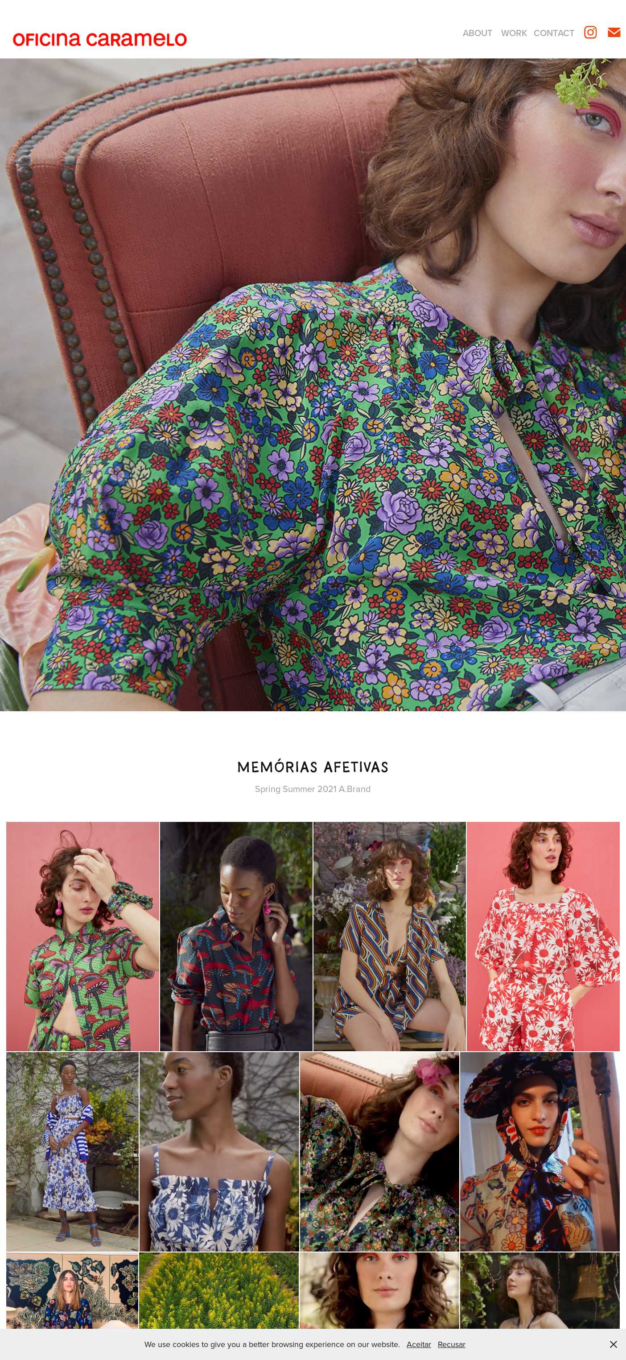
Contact (554, 32)
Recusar (451, 1344)
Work (514, 32)
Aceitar (419, 1344)
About (478, 32)
